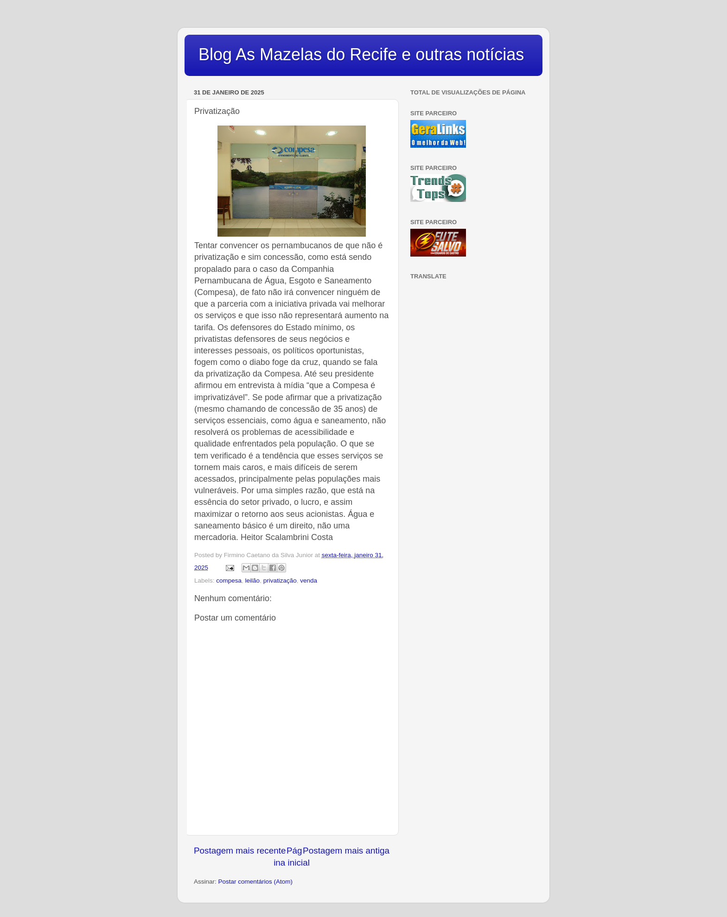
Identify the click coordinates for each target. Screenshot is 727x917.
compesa (229, 580)
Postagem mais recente (240, 850)
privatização (280, 580)
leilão (252, 580)
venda (308, 580)
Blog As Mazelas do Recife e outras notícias (361, 54)
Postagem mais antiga (346, 850)
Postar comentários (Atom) (255, 881)
